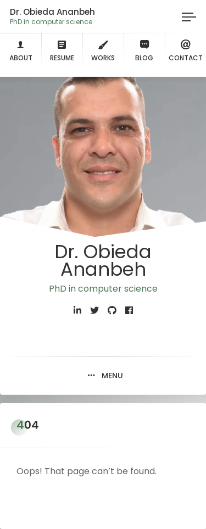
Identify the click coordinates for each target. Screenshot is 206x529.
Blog (144, 49)
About (20, 49)
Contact (186, 49)
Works (103, 49)
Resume (62, 49)
